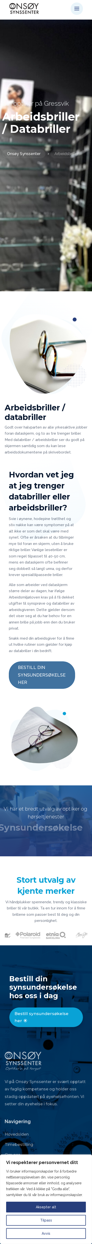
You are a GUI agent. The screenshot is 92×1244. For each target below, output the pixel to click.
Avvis (46, 1233)
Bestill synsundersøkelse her (41, 1017)
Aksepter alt (46, 1207)
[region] (46, 1199)
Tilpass (46, 1220)
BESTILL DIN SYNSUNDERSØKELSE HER (42, 675)
